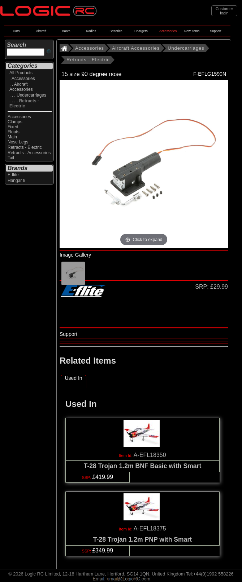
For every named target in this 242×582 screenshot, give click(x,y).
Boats (66, 31)
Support (215, 31)
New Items (191, 31)
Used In (73, 378)
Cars (16, 31)
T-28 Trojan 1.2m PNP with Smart (142, 539)
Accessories (168, 31)
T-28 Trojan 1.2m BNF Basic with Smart (143, 466)
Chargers (141, 31)
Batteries (115, 31)
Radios (91, 31)
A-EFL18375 (150, 528)
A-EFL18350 (150, 455)
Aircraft (41, 31)
